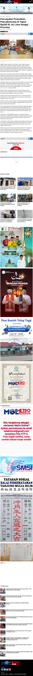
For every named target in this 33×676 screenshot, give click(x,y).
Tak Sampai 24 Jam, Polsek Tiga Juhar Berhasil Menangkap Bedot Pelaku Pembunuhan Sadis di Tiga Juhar (19, 624)
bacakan (3, 31)
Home (1, 16)
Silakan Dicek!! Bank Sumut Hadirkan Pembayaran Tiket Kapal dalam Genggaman (24, 188)
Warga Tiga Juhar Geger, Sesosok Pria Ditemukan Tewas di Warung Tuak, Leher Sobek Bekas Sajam (19, 610)
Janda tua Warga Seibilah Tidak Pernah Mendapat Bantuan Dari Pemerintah (8, 188)
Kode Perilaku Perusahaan (20, 674)
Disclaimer (11, 674)
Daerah (4, 16)
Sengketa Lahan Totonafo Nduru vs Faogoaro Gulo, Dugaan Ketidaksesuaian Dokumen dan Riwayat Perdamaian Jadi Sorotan (17, 638)
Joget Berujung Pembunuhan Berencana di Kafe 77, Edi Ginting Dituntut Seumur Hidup (18, 589)
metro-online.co (4, 87)
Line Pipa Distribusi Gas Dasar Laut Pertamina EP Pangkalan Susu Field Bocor (24, 220)
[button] (31, 0)
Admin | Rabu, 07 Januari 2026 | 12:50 (6, 29)
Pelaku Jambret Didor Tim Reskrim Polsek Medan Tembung (23, 204)
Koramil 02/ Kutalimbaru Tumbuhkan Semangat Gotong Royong (7, 204)
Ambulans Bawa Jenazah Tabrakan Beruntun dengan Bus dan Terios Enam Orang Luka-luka (19, 596)
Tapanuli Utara (8, 16)
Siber (7, 674)
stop (7, 31)
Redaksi (3, 674)
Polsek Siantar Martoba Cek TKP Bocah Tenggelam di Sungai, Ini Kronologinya (7, 220)
